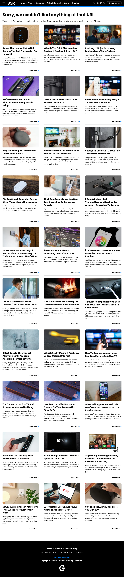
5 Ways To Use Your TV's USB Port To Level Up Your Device (102, 152)
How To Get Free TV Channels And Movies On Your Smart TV (61, 152)
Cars (66, 3)
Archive (58, 549)
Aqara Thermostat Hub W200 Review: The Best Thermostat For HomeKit (20, 51)
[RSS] (104, 3)
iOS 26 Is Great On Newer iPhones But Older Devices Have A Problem (102, 253)
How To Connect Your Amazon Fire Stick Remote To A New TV (101, 354)
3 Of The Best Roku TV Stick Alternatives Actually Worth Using (18, 102)
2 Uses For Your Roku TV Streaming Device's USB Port (59, 252)
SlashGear (78, 561)
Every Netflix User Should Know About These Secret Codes (60, 508)
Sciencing (69, 561)
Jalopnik (54, 561)
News (22, 3)
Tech (30, 3)
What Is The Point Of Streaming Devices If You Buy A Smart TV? (60, 49)
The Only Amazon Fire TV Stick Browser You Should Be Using (19, 406)
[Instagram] (97, 3)
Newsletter (114, 3)
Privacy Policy (71, 549)
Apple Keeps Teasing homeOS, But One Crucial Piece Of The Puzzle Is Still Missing (101, 458)
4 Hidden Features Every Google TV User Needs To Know (102, 101)
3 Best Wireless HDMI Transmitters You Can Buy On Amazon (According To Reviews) (102, 202)
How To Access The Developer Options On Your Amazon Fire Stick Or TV (60, 407)
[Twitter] (94, 3)
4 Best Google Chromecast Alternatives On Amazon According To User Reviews (17, 356)
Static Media (51, 552)
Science (40, 3)
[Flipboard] (101, 3)
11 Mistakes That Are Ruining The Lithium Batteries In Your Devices (61, 303)
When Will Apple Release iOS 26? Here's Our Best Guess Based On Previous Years (102, 407)
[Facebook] (91, 3)
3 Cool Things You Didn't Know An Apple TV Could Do (61, 457)
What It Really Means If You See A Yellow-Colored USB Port (61, 354)
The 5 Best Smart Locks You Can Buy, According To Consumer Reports (61, 202)
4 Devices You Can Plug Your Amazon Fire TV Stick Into (18, 457)
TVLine (61, 561)
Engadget (45, 561)
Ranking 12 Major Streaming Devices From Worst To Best (100, 50)
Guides (75, 3)
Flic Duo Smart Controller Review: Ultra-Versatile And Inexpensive (20, 200)
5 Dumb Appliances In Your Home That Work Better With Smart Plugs (20, 509)
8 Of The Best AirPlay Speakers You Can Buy (101, 508)
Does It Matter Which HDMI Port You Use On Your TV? (60, 101)
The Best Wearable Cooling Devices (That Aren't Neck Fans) (20, 303)
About (49, 549)
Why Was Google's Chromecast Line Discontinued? (19, 152)
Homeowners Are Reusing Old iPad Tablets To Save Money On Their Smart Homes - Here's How (20, 253)
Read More (33, 70)
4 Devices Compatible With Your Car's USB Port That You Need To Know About (102, 304)
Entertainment (54, 3)
